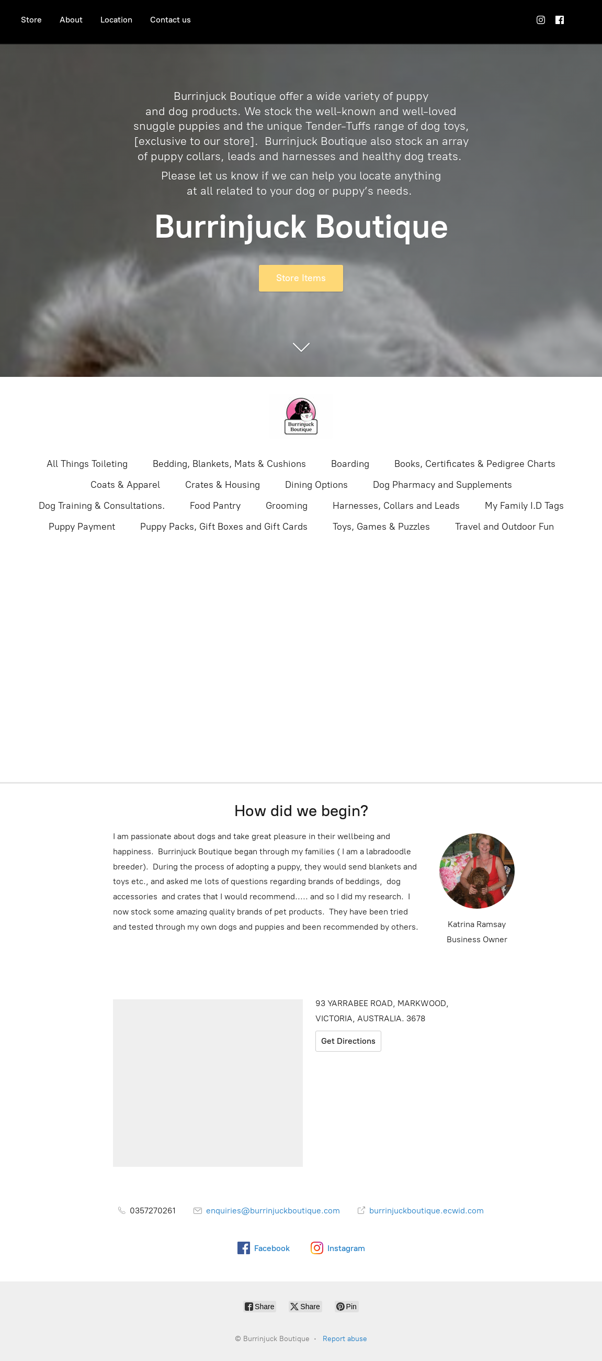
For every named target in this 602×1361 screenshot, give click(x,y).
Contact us (170, 20)
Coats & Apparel (125, 484)
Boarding (350, 464)
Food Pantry (215, 505)
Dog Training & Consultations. (102, 505)
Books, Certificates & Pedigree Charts (474, 464)
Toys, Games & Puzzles (381, 526)
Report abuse (345, 1338)
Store (31, 20)
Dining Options (316, 484)
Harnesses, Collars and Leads (396, 505)
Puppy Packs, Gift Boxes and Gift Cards (224, 526)
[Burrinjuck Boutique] (301, 416)
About (71, 20)
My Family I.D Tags (524, 505)
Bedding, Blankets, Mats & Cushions (229, 464)
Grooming (287, 505)
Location (116, 20)
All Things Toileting (87, 464)
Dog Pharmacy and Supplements (442, 484)
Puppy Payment (82, 526)
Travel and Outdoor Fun (504, 526)
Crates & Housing (222, 484)
